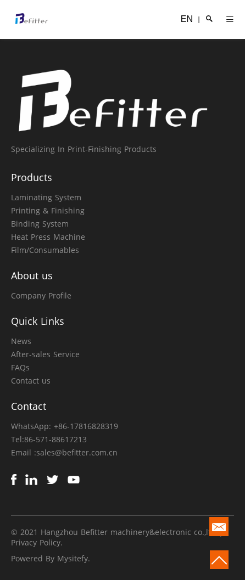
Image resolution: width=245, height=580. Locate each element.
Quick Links (37, 321)
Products (31, 177)
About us (32, 275)
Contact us (31, 380)
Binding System (40, 223)
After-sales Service (45, 354)
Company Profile (41, 295)
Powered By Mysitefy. (50, 558)
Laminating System (46, 197)
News (21, 341)
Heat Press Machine (48, 237)
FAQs (20, 367)
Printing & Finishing (48, 210)
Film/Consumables (45, 250)
